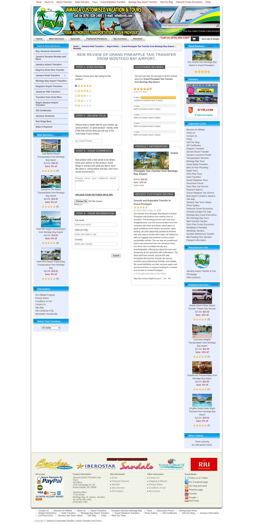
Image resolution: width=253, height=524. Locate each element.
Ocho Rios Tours (194, 174)
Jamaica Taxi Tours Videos (198, 202)
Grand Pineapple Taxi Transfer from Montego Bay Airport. (148, 46)
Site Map (39, 307)
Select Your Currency (49, 321)
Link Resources (45, 515)
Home (39, 2)
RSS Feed (194, 501)
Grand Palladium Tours (197, 180)
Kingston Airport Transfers (49, 86)
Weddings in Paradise (196, 227)
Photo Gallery (192, 205)
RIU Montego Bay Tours (197, 218)
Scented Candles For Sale (198, 212)
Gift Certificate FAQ (44, 311)
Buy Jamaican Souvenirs (48, 51)
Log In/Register (172, 31)
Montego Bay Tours (195, 161)
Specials (74, 37)
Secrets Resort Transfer (197, 152)
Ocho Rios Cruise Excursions (200, 224)
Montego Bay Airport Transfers (143, 2)
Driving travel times (188, 510)
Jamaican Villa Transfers (48, 92)
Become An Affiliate (195, 129)
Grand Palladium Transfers (113, 2)
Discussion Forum (194, 183)
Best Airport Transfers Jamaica (200, 196)
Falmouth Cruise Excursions (189, 2)
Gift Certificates (43, 110)
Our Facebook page (198, 482)
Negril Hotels (113, 46)
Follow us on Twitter (198, 478)
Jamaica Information (209, 513)
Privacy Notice (42, 298)
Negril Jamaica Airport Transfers (47, 103)
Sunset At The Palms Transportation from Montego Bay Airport (50, 188)
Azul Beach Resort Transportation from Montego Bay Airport (50, 152)
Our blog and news (198, 486)
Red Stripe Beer (44, 121)
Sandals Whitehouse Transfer (200, 234)
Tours (94, 2)
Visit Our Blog (166, 2)
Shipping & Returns (158, 481)
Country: (79, 242)
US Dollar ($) (148, 25)
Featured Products (95, 37)
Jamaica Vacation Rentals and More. (51, 57)
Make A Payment (44, 127)
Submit (116, 258)
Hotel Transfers (82, 2)
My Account (119, 37)
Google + (193, 497)
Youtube (193, 493)
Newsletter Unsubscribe (46, 314)
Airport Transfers (64, 2)
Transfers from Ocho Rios (49, 97)
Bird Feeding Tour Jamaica (199, 237)
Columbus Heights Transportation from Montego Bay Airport (202, 338)
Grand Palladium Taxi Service (200, 193)
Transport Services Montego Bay (126, 510)
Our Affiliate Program (45, 295)
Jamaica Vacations (45, 116)
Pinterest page (196, 490)
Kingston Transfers (195, 148)
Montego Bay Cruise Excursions (201, 215)
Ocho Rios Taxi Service (197, 186)
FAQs (208, 2)
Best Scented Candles (196, 221)
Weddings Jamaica (195, 231)
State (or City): (81, 232)
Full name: (80, 223)
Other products (193, 277)
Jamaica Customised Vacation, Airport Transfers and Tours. (74, 521)
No (169, 278)
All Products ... (118, 491)
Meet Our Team (118, 515)
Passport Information (196, 240)
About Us (49, 2)
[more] (57, 135)
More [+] (78, 207)
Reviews (136, 37)
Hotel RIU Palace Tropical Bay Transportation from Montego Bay (51, 260)
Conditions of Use (43, 301)
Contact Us (40, 304)
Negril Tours (192, 171)
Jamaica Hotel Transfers (48, 75)
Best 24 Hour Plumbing (197, 167)
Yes (165, 278)
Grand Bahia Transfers (197, 164)
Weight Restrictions (47, 513)
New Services (55, 37)
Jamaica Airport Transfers (49, 64)
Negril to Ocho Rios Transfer (50, 70)
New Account (213, 31)
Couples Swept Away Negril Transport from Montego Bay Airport (202, 407)
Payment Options (194, 189)
